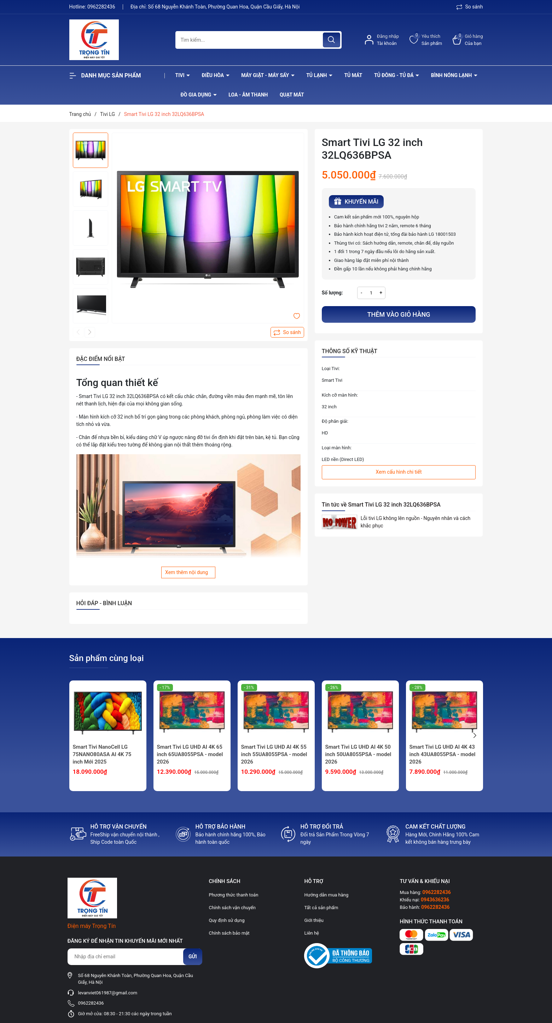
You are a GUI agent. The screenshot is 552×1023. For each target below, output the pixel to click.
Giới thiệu (313, 920)
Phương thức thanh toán (233, 895)
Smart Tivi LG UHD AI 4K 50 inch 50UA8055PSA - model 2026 (358, 754)
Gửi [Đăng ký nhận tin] (192, 956)
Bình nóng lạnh (452, 75)
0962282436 (101, 7)
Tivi (180, 75)
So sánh (470, 7)
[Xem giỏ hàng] (468, 40)
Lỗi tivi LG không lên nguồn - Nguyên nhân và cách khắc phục (416, 521)
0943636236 (435, 899)
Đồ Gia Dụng (197, 95)
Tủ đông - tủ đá (394, 75)
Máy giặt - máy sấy (265, 75)
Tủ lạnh (317, 75)
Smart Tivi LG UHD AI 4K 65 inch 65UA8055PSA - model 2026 (190, 754)
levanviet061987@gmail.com (108, 992)
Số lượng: (332, 293)
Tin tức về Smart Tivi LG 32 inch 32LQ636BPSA (381, 504)
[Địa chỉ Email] (135, 956)
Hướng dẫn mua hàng (326, 895)
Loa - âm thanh (248, 95)
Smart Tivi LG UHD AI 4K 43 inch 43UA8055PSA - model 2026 (442, 754)
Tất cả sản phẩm (321, 907)
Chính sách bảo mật (229, 933)
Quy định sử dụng (227, 920)
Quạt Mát (292, 95)
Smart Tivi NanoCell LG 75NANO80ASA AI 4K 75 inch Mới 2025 (102, 754)
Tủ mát (353, 75)
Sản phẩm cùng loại (106, 658)
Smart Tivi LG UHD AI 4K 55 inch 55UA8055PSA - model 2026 (274, 754)
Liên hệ (311, 933)
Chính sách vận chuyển (232, 907)
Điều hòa (213, 75)
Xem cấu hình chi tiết (399, 472)
